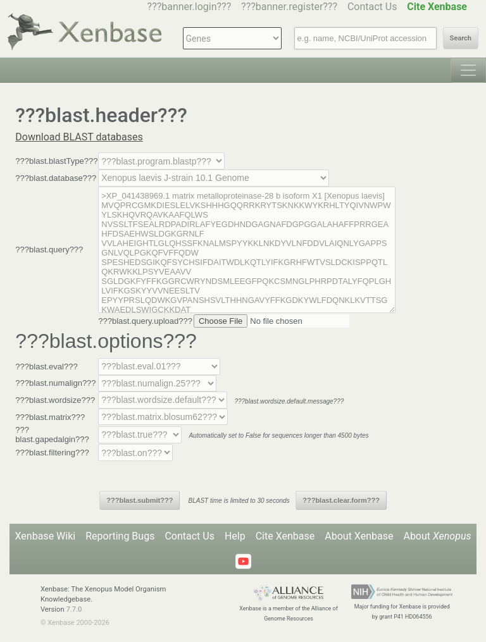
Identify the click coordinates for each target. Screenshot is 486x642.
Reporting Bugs (119, 536)
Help (235, 536)
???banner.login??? (189, 7)
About (437, 536)
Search (460, 38)
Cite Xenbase (285, 536)
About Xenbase (359, 536)
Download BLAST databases (78, 137)
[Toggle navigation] (468, 70)
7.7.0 (74, 609)
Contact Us (372, 7)
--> (213, 178)
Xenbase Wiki (45, 536)
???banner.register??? (289, 7)
